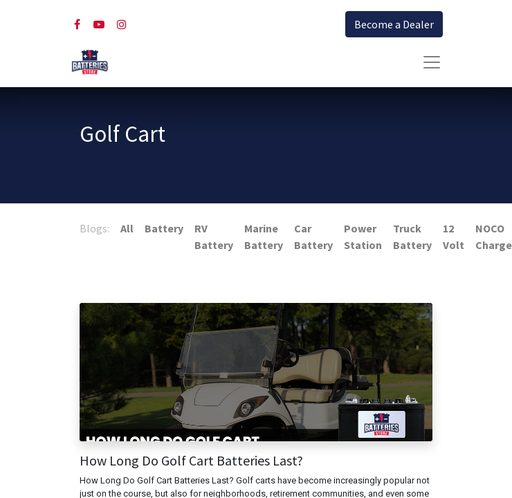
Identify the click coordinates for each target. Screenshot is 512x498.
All (127, 228)
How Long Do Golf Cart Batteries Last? (191, 460)
